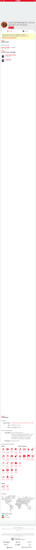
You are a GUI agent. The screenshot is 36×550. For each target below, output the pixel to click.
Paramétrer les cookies (19, 534)
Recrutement (3, 534)
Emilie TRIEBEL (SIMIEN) (10, 55)
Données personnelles (10, 534)
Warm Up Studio (5, 47)
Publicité (17, 533)
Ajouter (11, 27)
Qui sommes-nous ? (6, 533)
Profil (10, 31)
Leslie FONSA (8, 59)
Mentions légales (26, 534)
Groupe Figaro (32, 534)
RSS (14, 533)
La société (25, 533)
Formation (21, 533)
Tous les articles (30, 533)
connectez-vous (23, 36)
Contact (11, 533)
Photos (26, 31)
